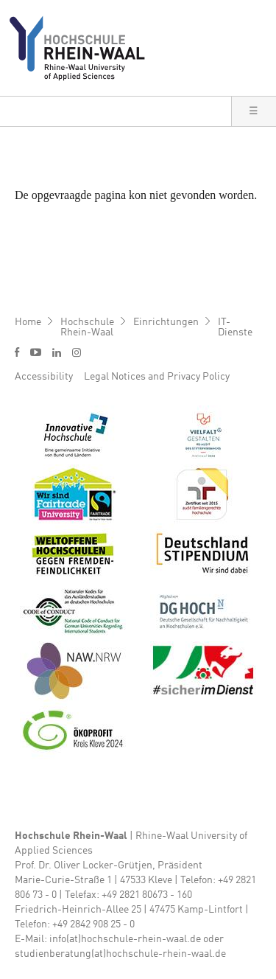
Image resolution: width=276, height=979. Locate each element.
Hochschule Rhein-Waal (87, 327)
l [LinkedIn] (56, 352)
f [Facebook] (17, 352)
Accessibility (44, 377)
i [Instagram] (76, 352)
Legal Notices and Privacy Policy (157, 377)
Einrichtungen (166, 322)
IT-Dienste (235, 327)
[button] (253, 111)
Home (28, 322)
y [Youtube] (35, 352)
